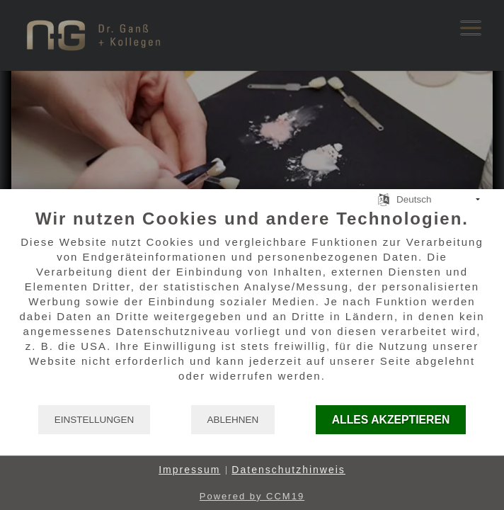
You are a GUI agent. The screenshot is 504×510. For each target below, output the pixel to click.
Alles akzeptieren (391, 420)
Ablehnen (233, 419)
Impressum (189, 469)
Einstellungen (94, 419)
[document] (252, 306)
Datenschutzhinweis (288, 469)
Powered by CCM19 (252, 496)
